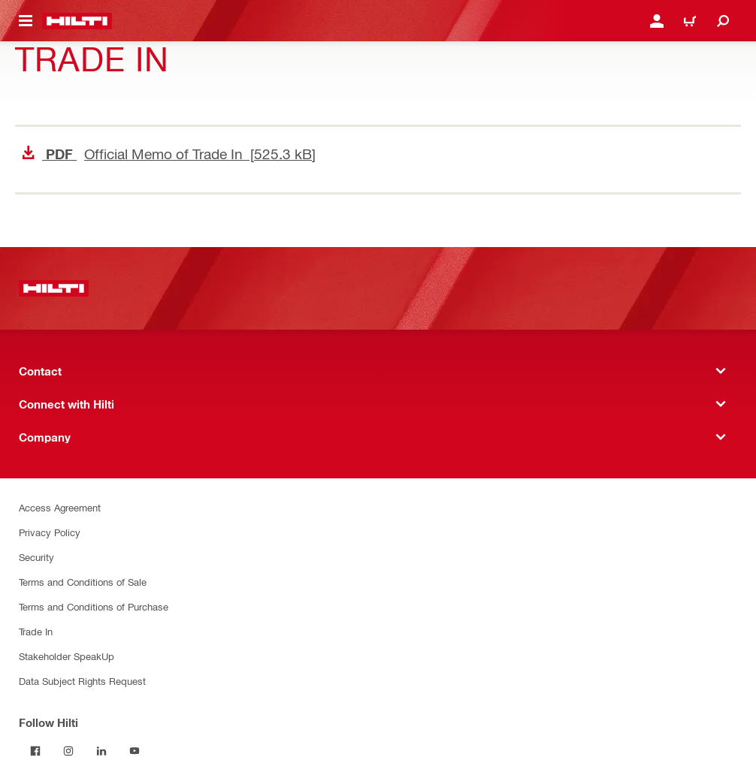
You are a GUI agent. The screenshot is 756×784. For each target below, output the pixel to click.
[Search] (722, 21)
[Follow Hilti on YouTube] (134, 750)
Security (36, 556)
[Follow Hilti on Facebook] (35, 750)
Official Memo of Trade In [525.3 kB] (169, 153)
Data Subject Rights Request (82, 680)
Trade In (36, 631)
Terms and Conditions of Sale (83, 581)
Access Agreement (60, 507)
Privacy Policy (49, 532)
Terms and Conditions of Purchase (93, 606)
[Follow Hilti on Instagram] (68, 750)
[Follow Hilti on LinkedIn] (101, 750)
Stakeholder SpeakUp (66, 656)
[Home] (77, 21)
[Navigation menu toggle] (25, 21)
